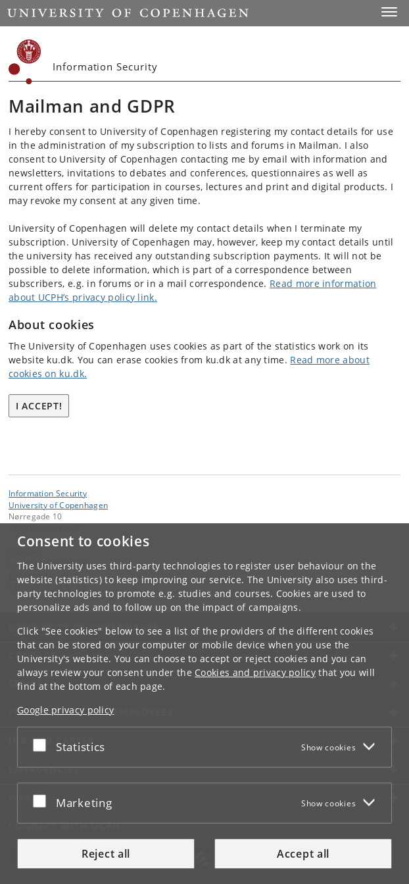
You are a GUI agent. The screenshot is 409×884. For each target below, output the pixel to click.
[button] (389, 11)
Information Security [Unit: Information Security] (48, 493)
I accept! (39, 406)
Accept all (303, 857)
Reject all (106, 857)
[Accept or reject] (43, 747)
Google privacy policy (65, 713)
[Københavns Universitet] (25, 61)
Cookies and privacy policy (255, 675)
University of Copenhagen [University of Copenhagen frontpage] (58, 505)
